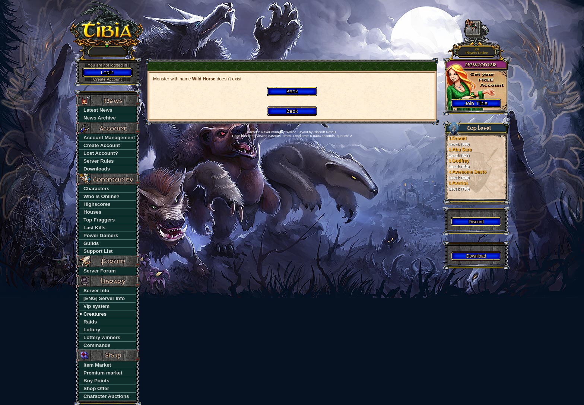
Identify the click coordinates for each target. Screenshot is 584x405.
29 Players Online (477, 51)
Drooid (459, 141)
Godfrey (459, 163)
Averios (459, 186)
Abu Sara (460, 152)
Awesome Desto (467, 174)
